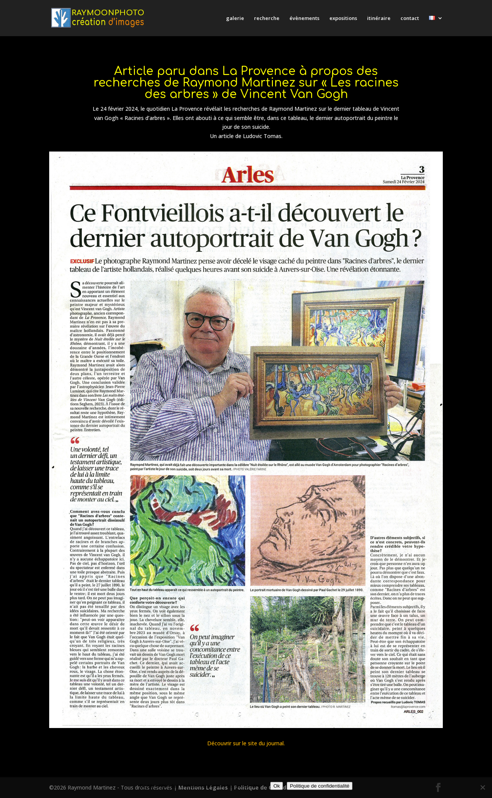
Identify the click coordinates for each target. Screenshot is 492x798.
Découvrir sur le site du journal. (246, 743)
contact (410, 18)
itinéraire (379, 18)
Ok (276, 786)
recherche (266, 18)
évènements (304, 18)
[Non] (482, 787)
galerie (235, 18)
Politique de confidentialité (319, 786)
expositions (343, 18)
